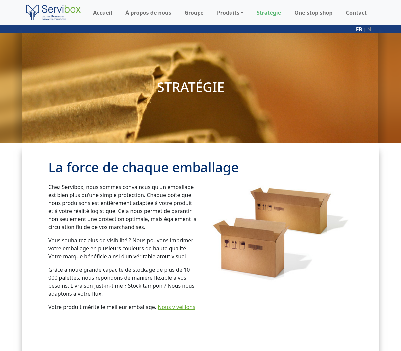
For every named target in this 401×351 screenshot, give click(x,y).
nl (370, 29)
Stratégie (269, 12)
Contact (356, 12)
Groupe (193, 12)
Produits (228, 12)
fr (359, 29)
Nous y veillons (176, 307)
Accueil (102, 12)
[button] (241, 12)
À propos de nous (148, 12)
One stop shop (313, 12)
